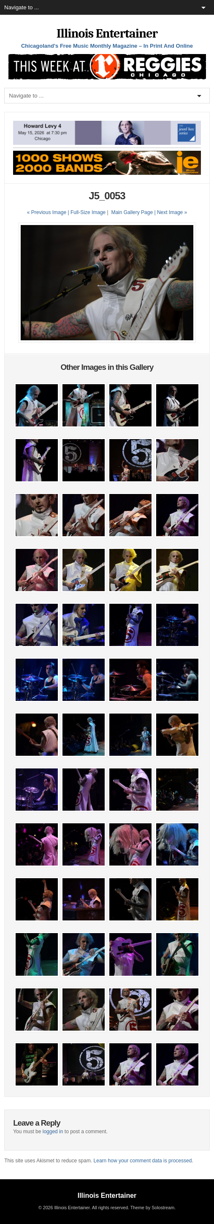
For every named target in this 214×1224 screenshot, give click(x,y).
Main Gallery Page (132, 212)
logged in (53, 1131)
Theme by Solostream (152, 1207)
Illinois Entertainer (107, 33)
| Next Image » (170, 212)
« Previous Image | (48, 212)
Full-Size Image (88, 212)
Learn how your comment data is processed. (143, 1161)
